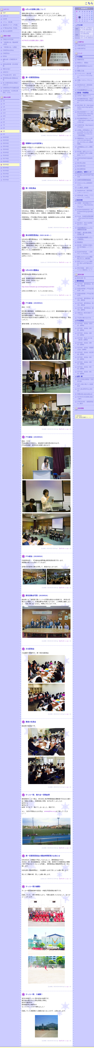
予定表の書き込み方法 (84, 318)
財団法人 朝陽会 (82, 63)
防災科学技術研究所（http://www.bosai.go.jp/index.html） (85, 211)
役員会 (5, 56)
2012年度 (6, 174)
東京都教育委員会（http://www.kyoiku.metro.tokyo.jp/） (85, 100)
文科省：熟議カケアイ (84, 96)
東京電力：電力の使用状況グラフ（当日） (84, 224)
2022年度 (6, 143)
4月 (4, 134)
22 (82, 19)
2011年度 (6, 176)
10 (87, 15)
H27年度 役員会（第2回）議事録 (84, 368)
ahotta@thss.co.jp (50, 811)
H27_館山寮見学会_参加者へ (84, 390)
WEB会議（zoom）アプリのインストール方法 (85, 196)
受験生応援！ (7, 69)
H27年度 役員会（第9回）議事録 (84, 329)
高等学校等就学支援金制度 (84, 159)
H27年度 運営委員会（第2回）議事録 (85, 304)
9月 (4, 119)
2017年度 (6, 158)
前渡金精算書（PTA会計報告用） (85, 294)
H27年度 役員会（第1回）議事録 (84, 372)
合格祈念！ (6, 72)
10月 (4, 116)
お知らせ (5, 16)
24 (87, 19)
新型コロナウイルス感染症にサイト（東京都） (84, 257)
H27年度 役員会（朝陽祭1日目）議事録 (85, 348)
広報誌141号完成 (8, 39)
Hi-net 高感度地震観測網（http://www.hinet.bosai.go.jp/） (85, 218)
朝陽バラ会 (80, 70)
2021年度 (6, 146)
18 (89, 17)
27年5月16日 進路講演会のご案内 (85, 402)
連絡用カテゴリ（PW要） (11, 25)
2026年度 (6, 137)
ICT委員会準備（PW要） (10, 28)
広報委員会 (6, 53)
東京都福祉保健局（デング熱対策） (84, 238)
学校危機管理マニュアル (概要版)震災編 (84, 228)
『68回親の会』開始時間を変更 (10, 43)
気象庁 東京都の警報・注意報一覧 (84, 233)
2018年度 (6, 155)
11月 (4, 113)
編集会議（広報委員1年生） (10, 60)
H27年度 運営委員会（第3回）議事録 (85, 299)
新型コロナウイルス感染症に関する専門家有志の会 (84, 263)
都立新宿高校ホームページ (84, 66)
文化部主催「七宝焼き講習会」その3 (10, 91)
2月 (4, 104)
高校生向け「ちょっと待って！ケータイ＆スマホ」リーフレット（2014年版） (85, 141)
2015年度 (6, 164)
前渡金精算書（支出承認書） (10, 65)
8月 (4, 122)
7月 (4, 125)
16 (84, 17)
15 (82, 17)
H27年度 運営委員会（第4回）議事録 (85, 285)
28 (79, 21)
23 (84, 19)
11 (89, 15)
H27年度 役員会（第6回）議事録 (84, 343)
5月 (4, 131)
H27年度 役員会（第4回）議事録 (84, 358)
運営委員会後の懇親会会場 (10, 79)
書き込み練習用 (7, 31)
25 (89, 19)
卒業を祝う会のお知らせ (84, 394)
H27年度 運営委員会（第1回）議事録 (85, 309)
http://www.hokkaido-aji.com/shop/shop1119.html (38, 287)
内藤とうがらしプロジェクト (84, 81)
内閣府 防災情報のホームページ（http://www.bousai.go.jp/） (85, 204)
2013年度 (6, 170)
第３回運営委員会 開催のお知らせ (10, 84)
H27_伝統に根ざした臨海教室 (85, 385)
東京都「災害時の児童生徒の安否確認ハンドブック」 (84, 247)
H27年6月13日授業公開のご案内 (32, 40)
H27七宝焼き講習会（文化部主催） (85, 380)
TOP (4, 13)
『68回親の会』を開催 (10, 47)
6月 (4, 128)
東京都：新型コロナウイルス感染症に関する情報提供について (84, 153)
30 (84, 21)
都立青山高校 (81, 163)
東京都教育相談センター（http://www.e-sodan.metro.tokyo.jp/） (85, 120)
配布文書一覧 (81, 278)
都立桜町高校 (81, 166)
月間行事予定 (81, 45)
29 (82, 21)
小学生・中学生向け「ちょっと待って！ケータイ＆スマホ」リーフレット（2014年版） (84, 132)
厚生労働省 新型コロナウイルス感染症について (85, 269)
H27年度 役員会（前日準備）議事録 (85, 353)
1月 (4, 107)
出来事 (5, 19)
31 (87, 21)
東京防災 (80, 242)
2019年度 (6, 152)
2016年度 (6, 161)
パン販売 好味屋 (82, 187)
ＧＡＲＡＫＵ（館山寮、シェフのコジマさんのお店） (84, 75)
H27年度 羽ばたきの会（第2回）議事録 (84, 339)
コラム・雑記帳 (7, 22)
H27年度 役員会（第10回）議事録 (84, 324)
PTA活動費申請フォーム (84, 90)
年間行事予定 (81, 48)
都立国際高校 (81, 169)
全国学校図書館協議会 (84, 180)
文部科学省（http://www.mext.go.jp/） (85, 126)
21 (79, 19)
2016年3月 (84, 8)
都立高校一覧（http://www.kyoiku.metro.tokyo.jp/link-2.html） (85, 107)
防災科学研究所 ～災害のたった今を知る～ (84, 252)
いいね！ (67, 69)
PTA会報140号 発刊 (9, 75)
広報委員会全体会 (8, 50)
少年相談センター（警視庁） (84, 147)
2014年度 (6, 167)
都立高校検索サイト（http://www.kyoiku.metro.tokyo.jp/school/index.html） (85, 113)
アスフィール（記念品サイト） (84, 183)
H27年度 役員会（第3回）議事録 (84, 363)
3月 (4, 101)
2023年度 (6, 140)
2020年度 (6, 149)
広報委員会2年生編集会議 (11, 88)
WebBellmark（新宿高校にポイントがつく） (84, 86)
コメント (61, 69)
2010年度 (6, 180)
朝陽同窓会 (80, 59)
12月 (4, 110)
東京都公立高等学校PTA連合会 (85, 176)
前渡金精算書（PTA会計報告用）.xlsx (85, 289)
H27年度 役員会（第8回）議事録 (84, 334)
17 (87, 17)
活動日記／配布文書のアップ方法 (84, 313)
